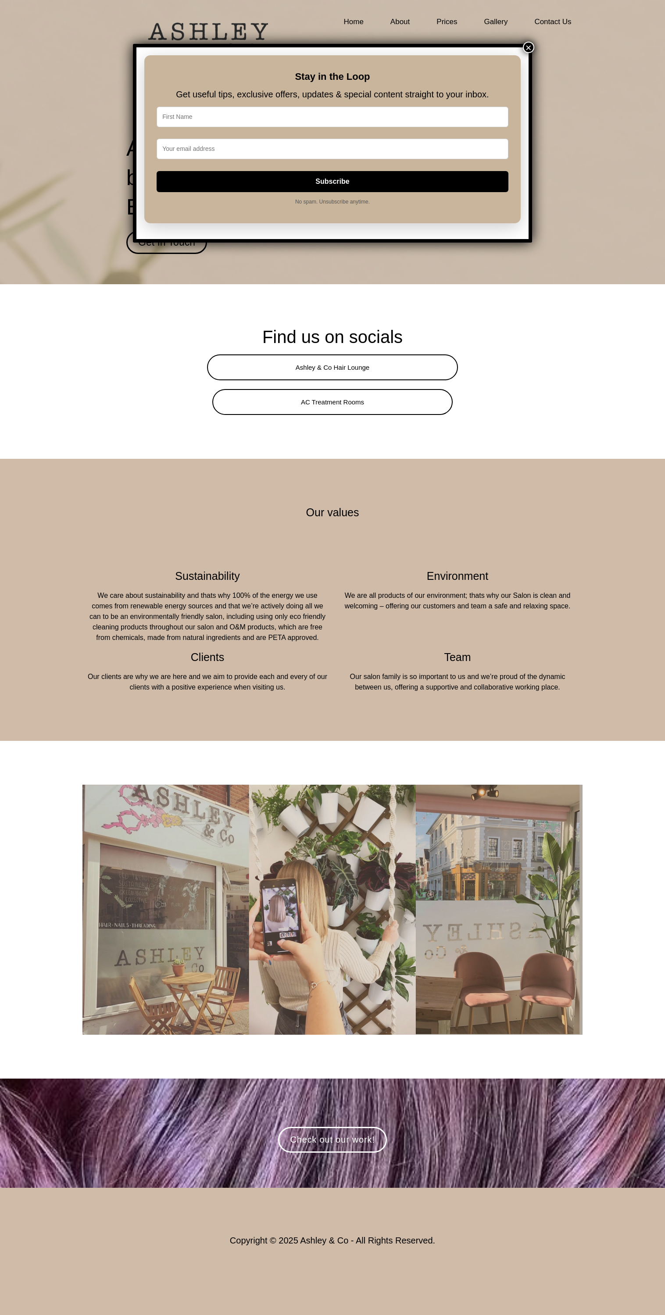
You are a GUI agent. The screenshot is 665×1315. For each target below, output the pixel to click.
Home (354, 22)
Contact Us (552, 22)
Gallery (496, 22)
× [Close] (529, 47)
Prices (446, 22)
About (400, 22)
